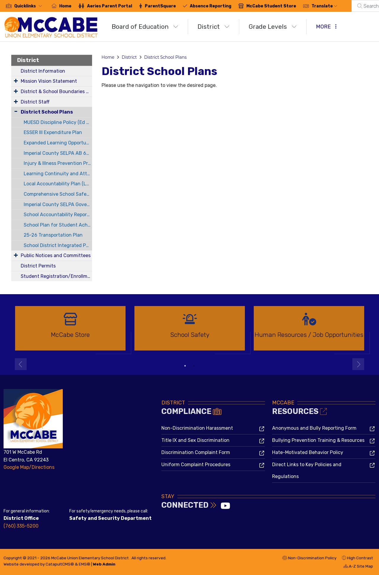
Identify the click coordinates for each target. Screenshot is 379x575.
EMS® (84, 564)
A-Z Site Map (358, 567)
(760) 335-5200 (21, 526)
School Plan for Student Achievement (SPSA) (58, 225)
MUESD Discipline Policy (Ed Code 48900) (58, 122)
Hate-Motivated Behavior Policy (307, 452)
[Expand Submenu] (16, 80)
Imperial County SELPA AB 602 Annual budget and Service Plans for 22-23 (58, 153)
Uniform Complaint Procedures (195, 464)
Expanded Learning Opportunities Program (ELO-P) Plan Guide (58, 143)
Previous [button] (21, 364)
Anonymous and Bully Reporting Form (314, 428)
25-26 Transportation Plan (53, 235)
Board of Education (145, 26)
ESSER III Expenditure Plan (53, 132)
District (213, 26)
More (326, 26)
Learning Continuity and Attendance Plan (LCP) (58, 173)
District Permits (38, 266)
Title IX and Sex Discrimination (195, 440)
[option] (70, 331)
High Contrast (360, 557)
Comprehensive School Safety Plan (58, 194)
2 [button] (194, 366)
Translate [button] (324, 6)
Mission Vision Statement (49, 81)
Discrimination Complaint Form (195, 452)
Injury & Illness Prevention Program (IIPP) (58, 163)
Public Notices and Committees (56, 255)
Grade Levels (273, 26)
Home (65, 6)
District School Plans (47, 112)
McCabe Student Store (271, 6)
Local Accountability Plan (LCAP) (58, 184)
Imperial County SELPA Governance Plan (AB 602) (58, 204)
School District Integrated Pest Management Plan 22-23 (58, 245)
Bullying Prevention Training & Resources (318, 440)
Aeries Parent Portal (109, 6)
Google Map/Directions (29, 467)
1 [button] (185, 366)
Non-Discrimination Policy (309, 558)
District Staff (35, 102)
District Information (43, 71)
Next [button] (358, 364)
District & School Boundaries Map (56, 91)
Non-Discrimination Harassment (197, 428)
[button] (29, 6)
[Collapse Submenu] (15, 111)
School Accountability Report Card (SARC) (58, 214)
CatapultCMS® (60, 564)
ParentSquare (160, 6)
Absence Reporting (210, 6)
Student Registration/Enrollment (56, 276)
